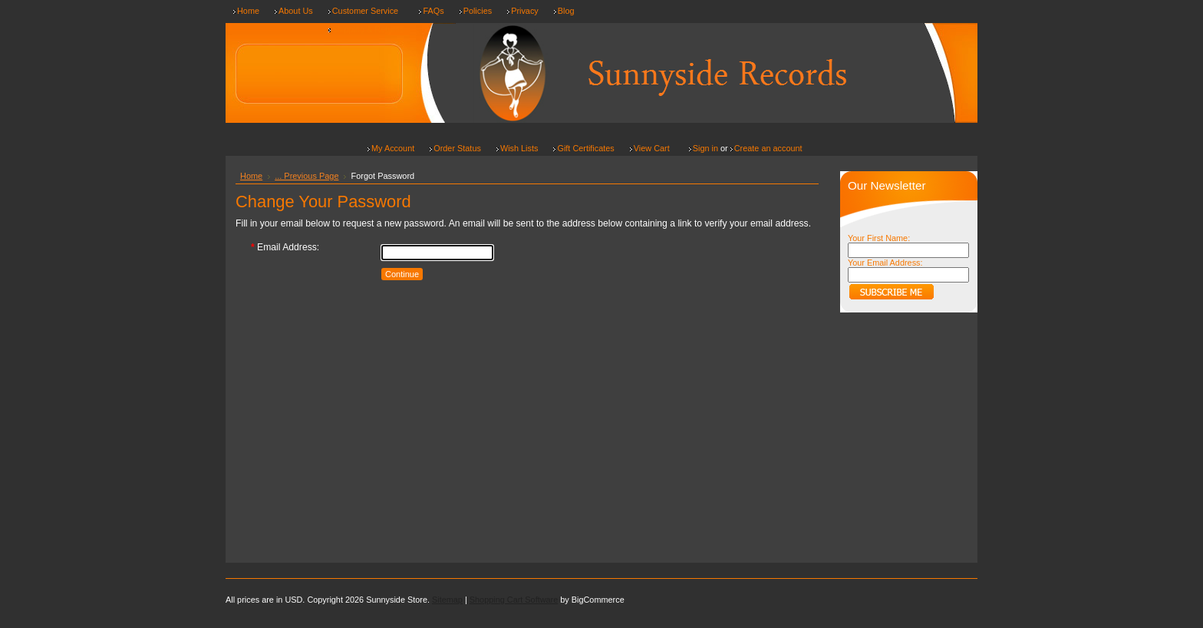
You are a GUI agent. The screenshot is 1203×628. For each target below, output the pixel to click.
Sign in (705, 148)
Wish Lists (519, 148)
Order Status (457, 148)
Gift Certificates (585, 148)
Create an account (768, 148)
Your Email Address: (885, 262)
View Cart (652, 148)
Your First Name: (879, 238)
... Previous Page (306, 175)
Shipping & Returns (368, 29)
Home (251, 175)
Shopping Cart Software (514, 599)
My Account (392, 148)
